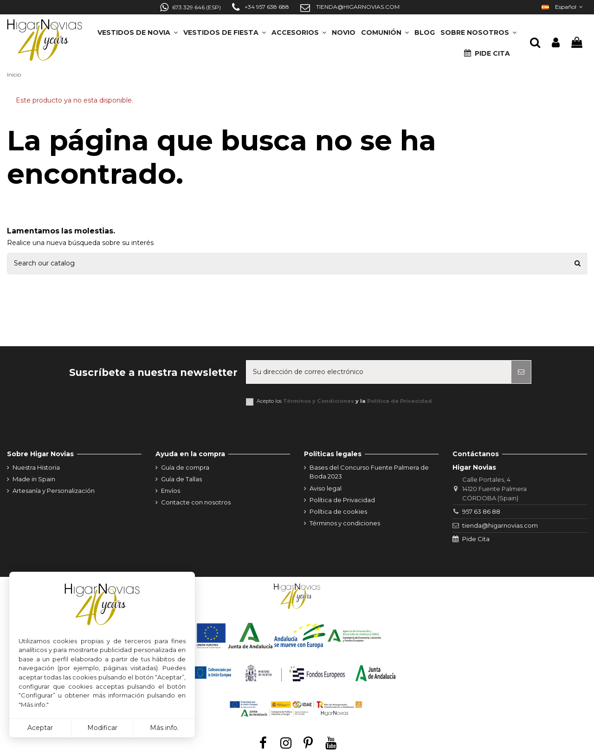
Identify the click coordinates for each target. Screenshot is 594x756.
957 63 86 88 (481, 511)
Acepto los (344, 401)
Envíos (170, 490)
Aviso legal (326, 488)
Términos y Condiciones (318, 401)
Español (563, 6)
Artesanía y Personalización (54, 490)
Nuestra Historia (36, 467)
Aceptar (40, 728)
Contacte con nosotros (196, 502)
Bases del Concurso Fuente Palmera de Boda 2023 (369, 472)
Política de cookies (338, 511)
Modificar (102, 728)
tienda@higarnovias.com (500, 525)
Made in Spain (34, 479)
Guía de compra (185, 467)
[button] (478, 29)
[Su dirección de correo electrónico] (378, 372)
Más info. (164, 728)
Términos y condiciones (345, 523)
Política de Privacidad (399, 401)
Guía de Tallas (181, 479)
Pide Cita (476, 539)
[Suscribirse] (521, 372)
